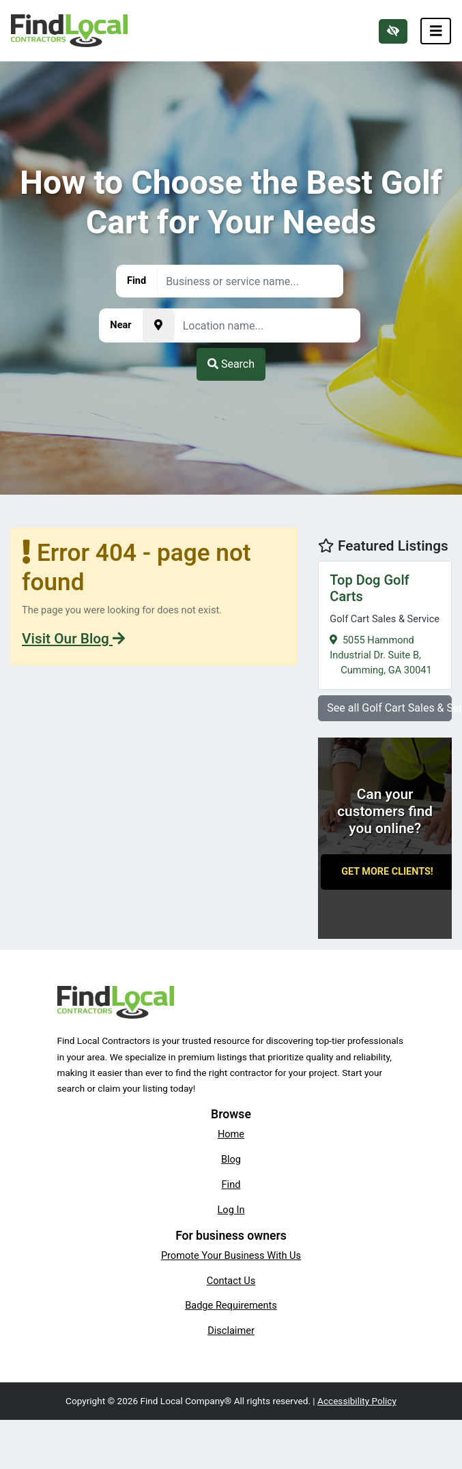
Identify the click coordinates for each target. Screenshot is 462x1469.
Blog (231, 1159)
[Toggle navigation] (436, 31)
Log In (231, 1210)
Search (231, 364)
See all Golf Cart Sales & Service (389, 707)
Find (231, 1184)
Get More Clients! (387, 871)
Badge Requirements (231, 1305)
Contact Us (231, 1281)
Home (231, 1134)
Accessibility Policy (356, 1400)
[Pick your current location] (158, 325)
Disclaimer (231, 1330)
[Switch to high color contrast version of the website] (393, 31)
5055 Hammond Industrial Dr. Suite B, (385, 623)
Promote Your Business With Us (231, 1255)
